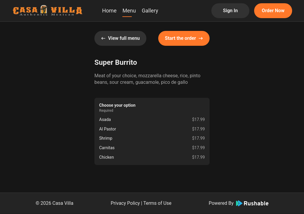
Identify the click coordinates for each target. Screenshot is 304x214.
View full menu (120, 38)
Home (109, 10)
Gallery (150, 10)
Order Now (273, 10)
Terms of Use (157, 203)
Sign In (230, 10)
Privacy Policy (125, 203)
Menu (129, 10)
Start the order (184, 38)
